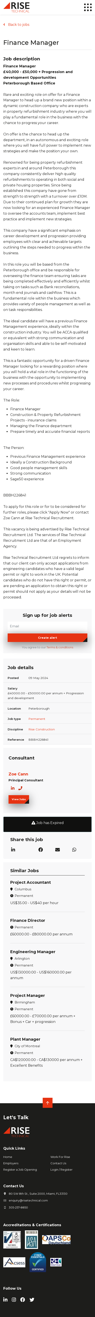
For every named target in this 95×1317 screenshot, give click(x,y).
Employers (10, 1163)
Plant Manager (25, 1039)
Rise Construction (41, 729)
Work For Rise (60, 1157)
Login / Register (61, 1169)
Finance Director (27, 920)
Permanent (36, 719)
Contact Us (58, 1163)
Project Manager (27, 995)
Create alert (47, 637)
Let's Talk (15, 1117)
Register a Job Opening (20, 1169)
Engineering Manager (32, 951)
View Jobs (19, 799)
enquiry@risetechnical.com (28, 1200)
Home (7, 1157)
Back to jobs (18, 25)
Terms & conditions (60, 647)
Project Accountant (30, 882)
